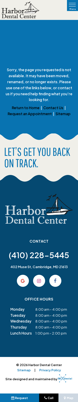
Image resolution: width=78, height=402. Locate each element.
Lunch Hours (21, 333)
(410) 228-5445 (39, 255)
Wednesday (20, 321)
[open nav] (72, 5)
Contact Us (53, 107)
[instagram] (39, 281)
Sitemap (63, 113)
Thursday (18, 327)
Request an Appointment (30, 113)
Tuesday (17, 315)
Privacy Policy (50, 370)
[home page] (20, 10)
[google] (23, 281)
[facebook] (55, 281)
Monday (17, 309)
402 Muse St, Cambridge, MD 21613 (39, 267)
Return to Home (26, 107)
